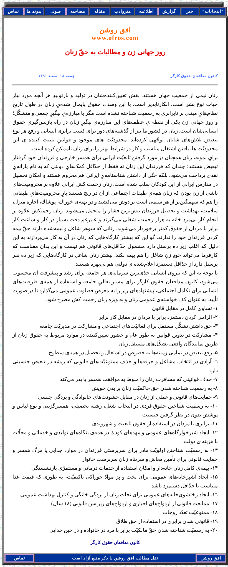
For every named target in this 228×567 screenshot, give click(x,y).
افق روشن (115, 34)
